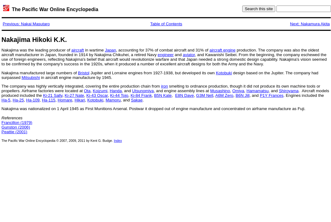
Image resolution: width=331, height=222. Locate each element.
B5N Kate (163, 95)
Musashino (220, 90)
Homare (65, 100)
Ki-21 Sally (53, 95)
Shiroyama (289, 90)
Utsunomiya (143, 90)
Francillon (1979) (17, 122)
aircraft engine (222, 50)
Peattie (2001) (14, 132)
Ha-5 (6, 100)
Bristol (83, 73)
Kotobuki (224, 73)
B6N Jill (242, 95)
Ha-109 (33, 100)
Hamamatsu (258, 90)
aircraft (78, 50)
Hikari (80, 100)
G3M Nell (204, 95)
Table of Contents (166, 24)
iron (164, 86)
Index (118, 140)
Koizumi (100, 90)
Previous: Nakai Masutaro (26, 24)
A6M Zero (224, 95)
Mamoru (113, 100)
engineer (166, 54)
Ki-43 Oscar (97, 95)
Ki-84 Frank (141, 95)
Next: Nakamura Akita (310, 24)
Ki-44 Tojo (119, 95)
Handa (116, 90)
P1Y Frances (272, 95)
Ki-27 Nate (74, 95)
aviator (189, 54)
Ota (87, 90)
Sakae (137, 100)
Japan (110, 50)
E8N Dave (184, 95)
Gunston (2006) (16, 127)
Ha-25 (18, 100)
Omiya (238, 90)
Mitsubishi (31, 77)
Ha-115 (48, 100)
